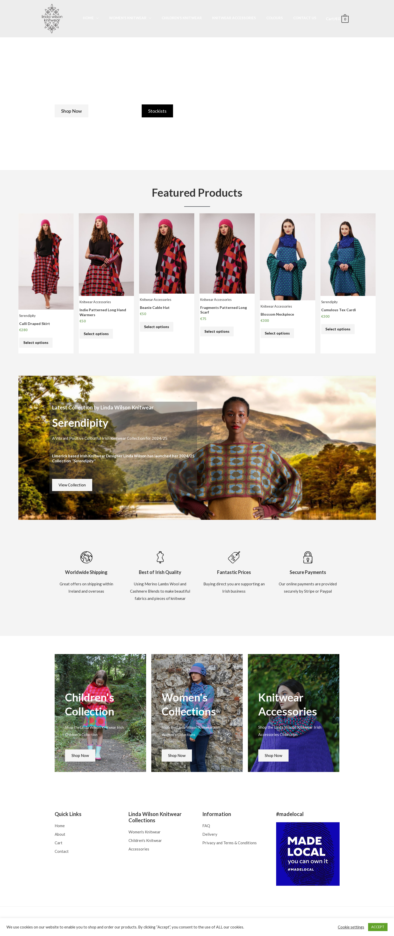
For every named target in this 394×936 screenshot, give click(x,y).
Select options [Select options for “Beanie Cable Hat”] (157, 327)
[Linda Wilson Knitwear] (52, 18)
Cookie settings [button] (351, 927)
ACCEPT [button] (377, 927)
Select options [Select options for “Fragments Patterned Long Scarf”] (217, 332)
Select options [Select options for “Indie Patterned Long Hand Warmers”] (97, 335)
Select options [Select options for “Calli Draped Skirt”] (36, 343)
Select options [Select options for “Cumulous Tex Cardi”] (338, 330)
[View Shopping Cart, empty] (336, 18)
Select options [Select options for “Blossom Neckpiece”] (278, 334)
